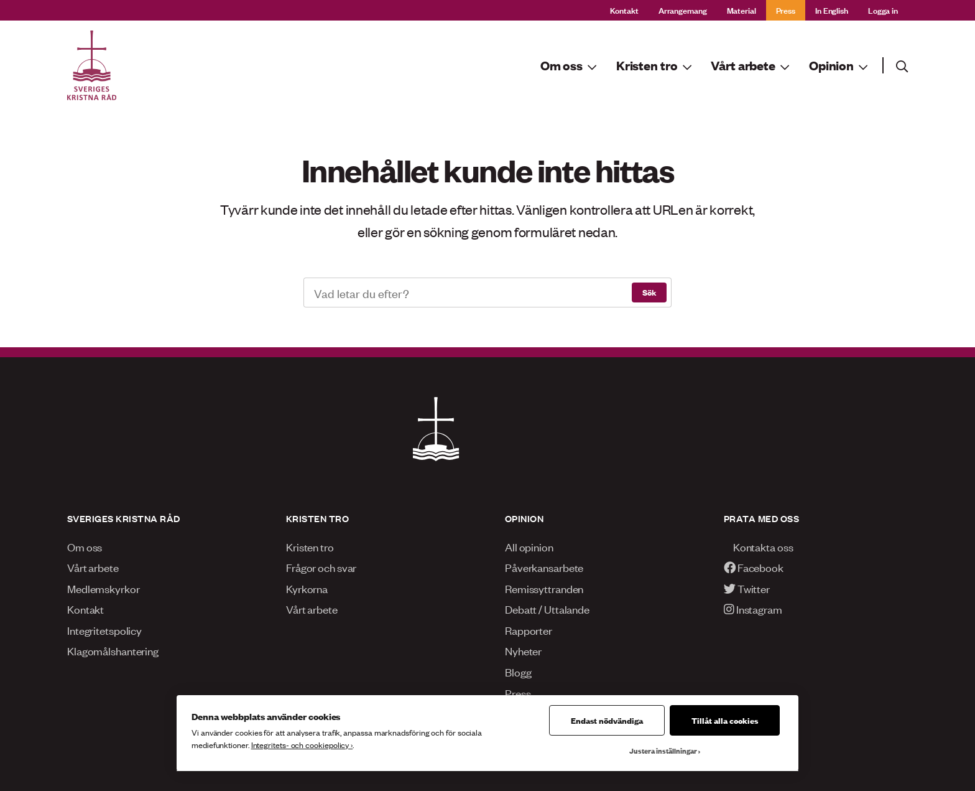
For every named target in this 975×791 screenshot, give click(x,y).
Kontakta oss (758, 546)
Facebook (753, 566)
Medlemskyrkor (103, 588)
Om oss (84, 546)
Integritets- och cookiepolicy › (302, 745)
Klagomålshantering (113, 650)
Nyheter (523, 650)
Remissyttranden (544, 588)
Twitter (747, 588)
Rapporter (528, 629)
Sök (649, 292)
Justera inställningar (663, 751)
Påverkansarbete (544, 566)
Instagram (753, 608)
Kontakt (624, 9)
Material (741, 9)
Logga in (883, 9)
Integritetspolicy (104, 629)
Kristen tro (310, 546)
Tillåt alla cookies (724, 720)
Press (785, 9)
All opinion (529, 546)
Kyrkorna (307, 588)
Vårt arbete (93, 566)
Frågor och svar (321, 566)
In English (831, 9)
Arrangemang (682, 9)
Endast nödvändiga (607, 720)
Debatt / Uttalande (547, 608)
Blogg (518, 671)
